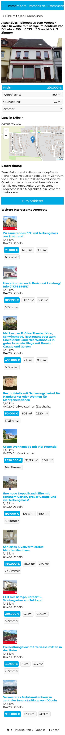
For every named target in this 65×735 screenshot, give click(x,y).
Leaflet (60, 159)
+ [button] (6, 130)
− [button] (6, 136)
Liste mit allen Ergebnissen (24, 16)
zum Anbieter (32, 201)
